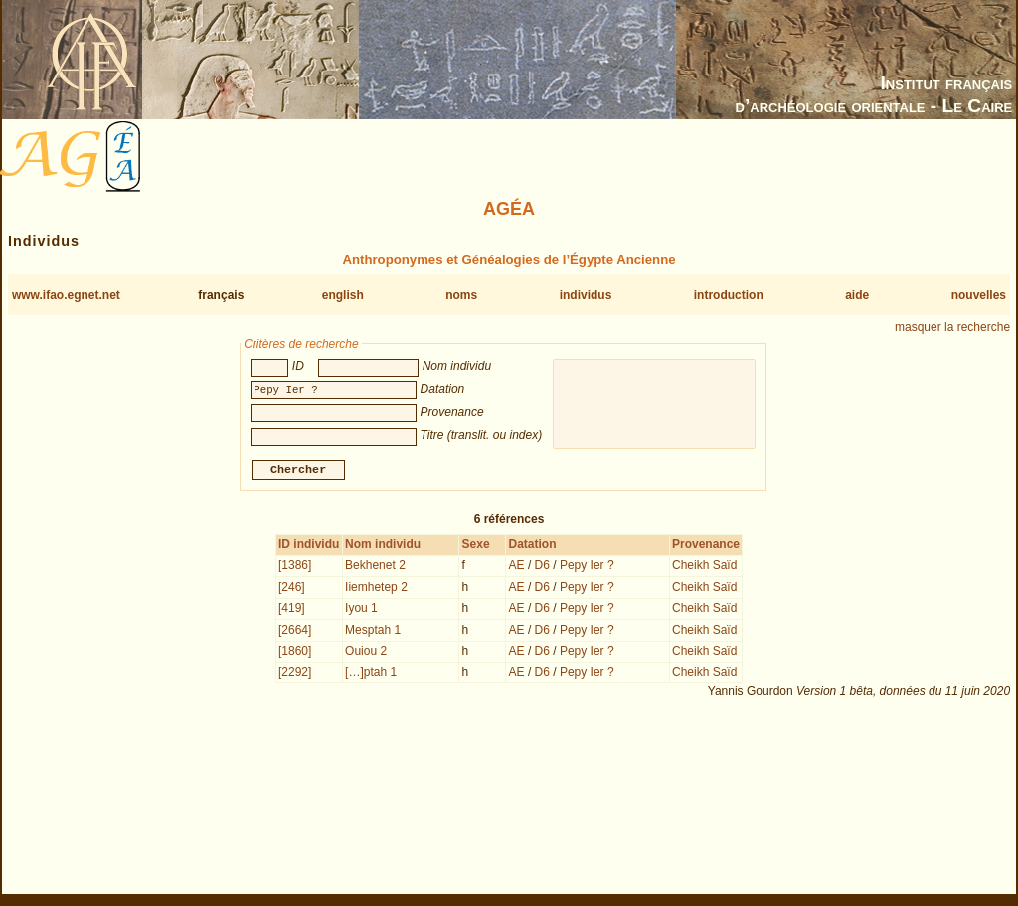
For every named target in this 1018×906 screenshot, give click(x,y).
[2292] (294, 673)
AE (517, 567)
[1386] (294, 567)
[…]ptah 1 (371, 673)
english (343, 295)
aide (857, 295)
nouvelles (978, 295)
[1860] (294, 653)
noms (461, 295)
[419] (291, 610)
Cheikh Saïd (704, 567)
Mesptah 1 (373, 632)
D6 (542, 567)
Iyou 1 (361, 610)
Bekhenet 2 (375, 567)
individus (586, 295)
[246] (291, 589)
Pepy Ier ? (587, 567)
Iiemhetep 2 (376, 589)
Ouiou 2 (366, 653)
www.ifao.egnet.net (66, 295)
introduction (729, 295)
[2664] (294, 632)
